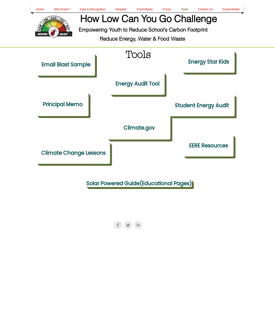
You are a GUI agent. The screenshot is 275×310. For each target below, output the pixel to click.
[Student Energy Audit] (202, 105)
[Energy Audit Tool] (137, 84)
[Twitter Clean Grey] (128, 225)
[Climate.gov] (139, 128)
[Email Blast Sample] (66, 65)
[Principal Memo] (63, 104)
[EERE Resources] (208, 146)
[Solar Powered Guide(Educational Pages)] (139, 183)
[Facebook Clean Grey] (118, 225)
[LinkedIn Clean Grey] (138, 225)
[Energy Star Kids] (208, 62)
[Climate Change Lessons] (73, 153)
